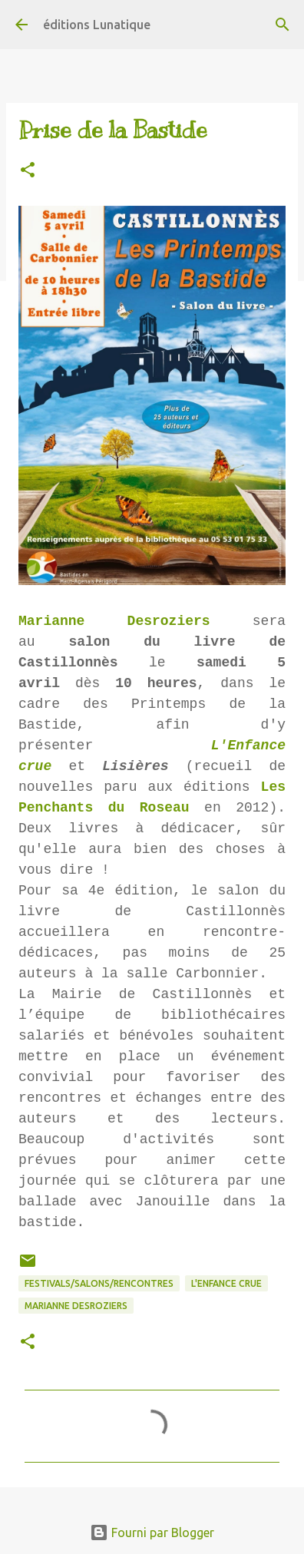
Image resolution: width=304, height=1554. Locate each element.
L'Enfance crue (226, 1283)
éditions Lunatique (96, 24)
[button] (27, 170)
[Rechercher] (282, 24)
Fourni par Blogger (152, 1532)
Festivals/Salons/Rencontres (99, 1283)
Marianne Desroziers (114, 621)
